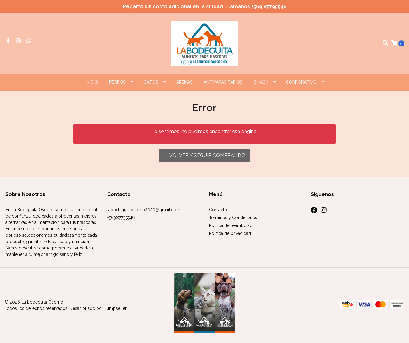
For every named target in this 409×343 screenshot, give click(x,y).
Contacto (218, 209)
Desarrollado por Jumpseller (98, 308)
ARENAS (184, 82)
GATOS (150, 82)
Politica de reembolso (231, 225)
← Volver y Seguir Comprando (204, 155)
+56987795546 (121, 217)
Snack (261, 82)
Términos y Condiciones (233, 217)
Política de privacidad (230, 233)
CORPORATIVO (301, 82)
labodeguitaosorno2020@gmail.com (143, 209)
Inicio (92, 82)
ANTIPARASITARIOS (223, 82)
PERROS (117, 82)
